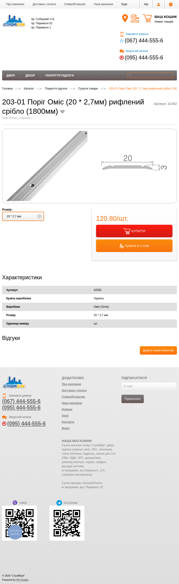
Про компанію (15, 4)
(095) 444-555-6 (144, 58)
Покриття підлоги (59, 75)
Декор (30, 75)
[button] (124, 4)
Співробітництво (75, 4)
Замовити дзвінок (134, 34)
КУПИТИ (134, 231)
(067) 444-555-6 (144, 41)
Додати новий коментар (158, 350)
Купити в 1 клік (134, 246)
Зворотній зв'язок (134, 51)
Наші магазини (103, 4)
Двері (11, 75)
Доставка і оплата (44, 4)
